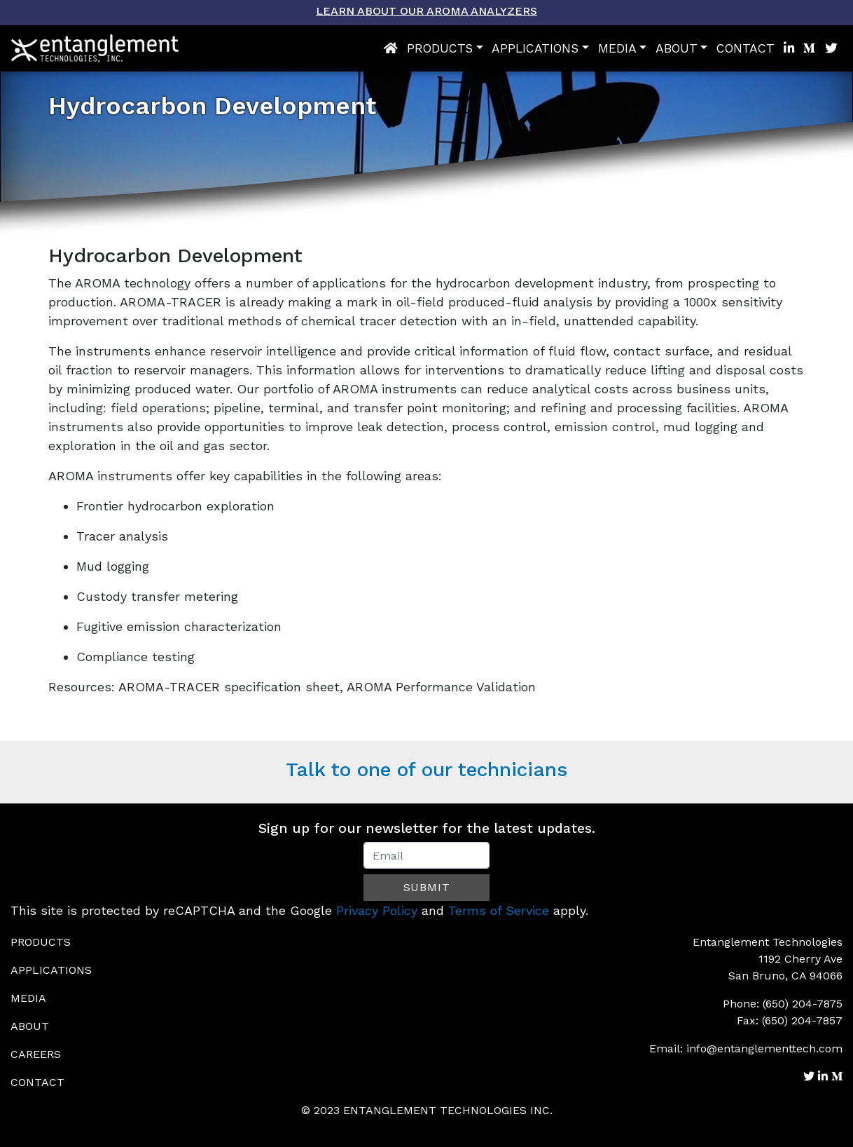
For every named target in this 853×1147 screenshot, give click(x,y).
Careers (36, 1054)
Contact (745, 48)
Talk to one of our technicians (426, 769)
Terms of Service (498, 910)
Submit (426, 887)
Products (440, 48)
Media (617, 48)
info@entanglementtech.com (764, 1048)
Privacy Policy (376, 910)
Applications (535, 48)
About (677, 48)
